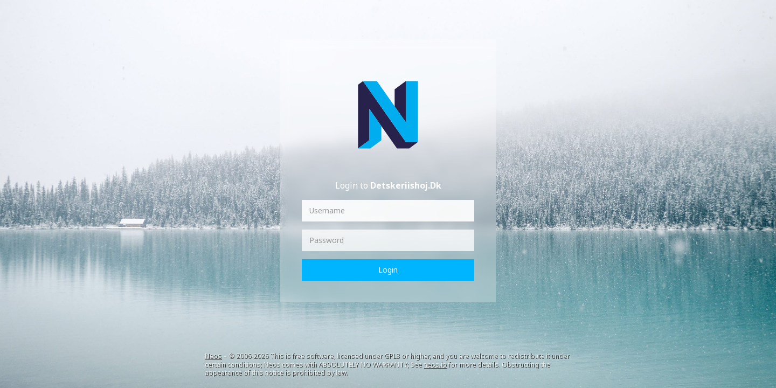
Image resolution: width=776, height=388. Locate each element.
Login (388, 270)
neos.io (435, 364)
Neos (213, 356)
